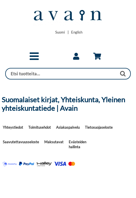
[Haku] (61, 73)
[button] (34, 58)
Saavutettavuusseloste (21, 142)
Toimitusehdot (39, 127)
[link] (76, 56)
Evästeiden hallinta (77, 144)
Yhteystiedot (13, 127)
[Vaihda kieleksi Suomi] (60, 32)
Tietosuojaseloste (99, 127)
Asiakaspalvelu (68, 127)
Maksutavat (53, 142)
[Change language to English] (76, 32)
